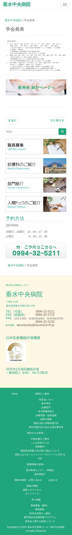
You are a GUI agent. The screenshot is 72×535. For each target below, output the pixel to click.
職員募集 (40, 509)
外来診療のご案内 (40, 439)
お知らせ (53, 480)
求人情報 (36, 499)
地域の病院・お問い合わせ (28, 480)
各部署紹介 (40, 474)
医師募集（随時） (40, 505)
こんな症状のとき (40, 442)
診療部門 (46, 407)
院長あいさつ (46, 399)
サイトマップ (32, 493)
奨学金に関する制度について (40, 521)
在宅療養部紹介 (46, 411)
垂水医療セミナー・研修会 (40, 470)
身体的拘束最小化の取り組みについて (40, 450)
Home (15, 393)
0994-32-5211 (45, 311)
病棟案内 (40, 446)
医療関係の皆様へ (36, 464)
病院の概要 (46, 419)
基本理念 (46, 403)
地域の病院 (32, 485)
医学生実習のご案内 (40, 513)
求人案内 (57, 120)
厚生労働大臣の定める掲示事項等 (46, 427)
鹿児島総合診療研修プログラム (40, 517)
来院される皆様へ (36, 433)
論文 (12, 120)
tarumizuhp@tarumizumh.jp (35, 325)
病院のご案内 (42, 393)
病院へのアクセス (32, 490)
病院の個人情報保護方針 (46, 423)
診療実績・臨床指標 (46, 415)
